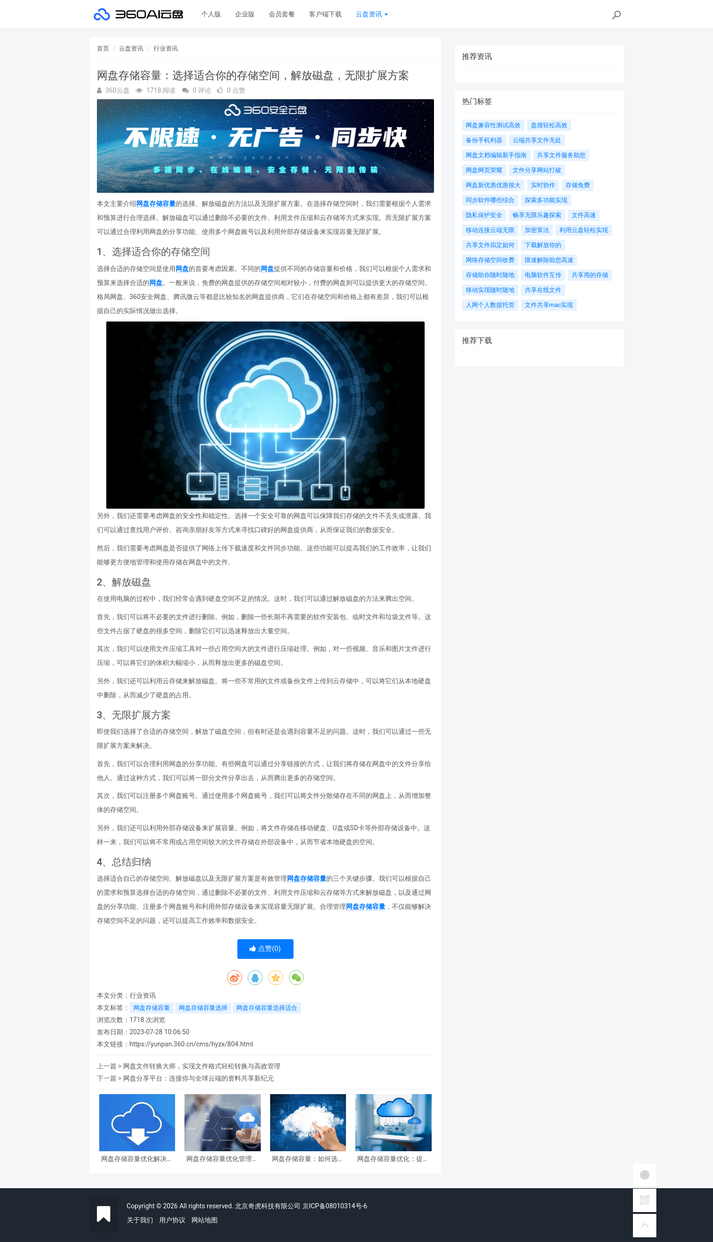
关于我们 (140, 1220)
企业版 (245, 14)
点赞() (265, 948)
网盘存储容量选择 (203, 1007)
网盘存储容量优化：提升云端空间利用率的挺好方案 (393, 1158)
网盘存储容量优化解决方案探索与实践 (137, 1158)
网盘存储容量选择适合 (266, 1007)
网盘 (182, 268)
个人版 (211, 14)
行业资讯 (166, 48)
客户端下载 (325, 14)
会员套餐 (282, 14)
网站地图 (204, 1220)
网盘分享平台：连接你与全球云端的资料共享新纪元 (198, 1078)
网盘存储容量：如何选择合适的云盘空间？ (308, 1158)
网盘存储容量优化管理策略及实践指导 (222, 1158)
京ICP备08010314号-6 (334, 1206)
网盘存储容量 (156, 203)
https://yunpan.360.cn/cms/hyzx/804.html (191, 1044)
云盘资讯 (372, 14)
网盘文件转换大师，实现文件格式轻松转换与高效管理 (201, 1066)
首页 (103, 48)
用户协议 (172, 1220)
